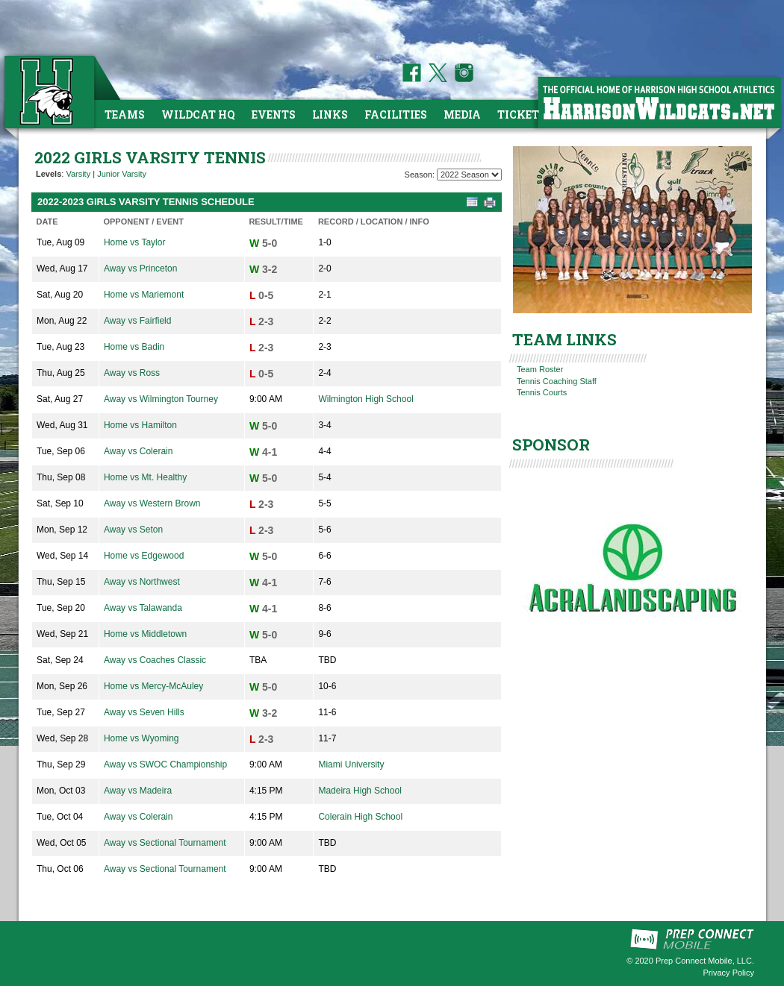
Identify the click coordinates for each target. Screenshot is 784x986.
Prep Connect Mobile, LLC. (705, 960)
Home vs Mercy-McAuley (153, 686)
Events (274, 114)
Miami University (351, 764)
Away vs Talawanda (143, 608)
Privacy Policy (728, 972)
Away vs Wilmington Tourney (161, 399)
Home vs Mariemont (144, 294)
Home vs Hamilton (140, 425)
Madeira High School (359, 790)
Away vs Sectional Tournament (165, 843)
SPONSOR (551, 444)
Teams (125, 114)
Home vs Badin (134, 347)
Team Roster (540, 369)
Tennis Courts (542, 392)
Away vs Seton (133, 529)
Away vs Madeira (138, 790)
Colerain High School (360, 816)
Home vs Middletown (145, 634)
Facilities (395, 114)
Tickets (521, 114)
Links (330, 114)
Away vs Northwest (142, 582)
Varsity (78, 173)
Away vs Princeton (141, 268)
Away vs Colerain (138, 451)
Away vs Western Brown (152, 503)
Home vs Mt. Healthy (145, 477)
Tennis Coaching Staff (557, 381)
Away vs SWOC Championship (165, 764)
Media (462, 114)
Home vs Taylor (134, 242)
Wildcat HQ (198, 114)
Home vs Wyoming (141, 738)
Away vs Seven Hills (144, 712)
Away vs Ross (132, 373)
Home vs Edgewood (144, 555)
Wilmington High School (365, 399)
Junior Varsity (121, 173)
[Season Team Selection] (469, 174)
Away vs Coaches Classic (155, 660)
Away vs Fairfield (137, 320)
